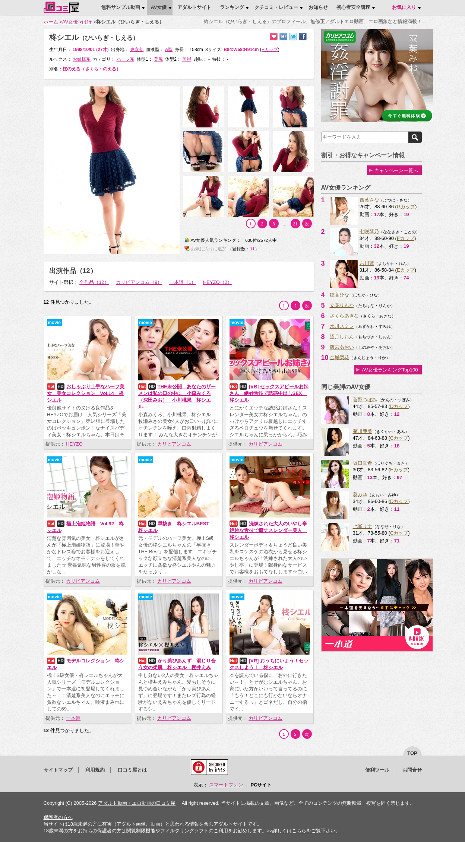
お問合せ (412, 770)
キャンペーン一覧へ (396, 170)
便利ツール (377, 770)
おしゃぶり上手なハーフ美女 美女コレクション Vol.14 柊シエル (85, 393)
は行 (87, 22)
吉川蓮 (367, 263)
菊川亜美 (362, 431)
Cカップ (399, 438)
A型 (169, 49)
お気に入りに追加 (273, 37)
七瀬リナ (362, 526)
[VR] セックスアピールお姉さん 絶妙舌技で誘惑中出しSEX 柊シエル (269, 393)
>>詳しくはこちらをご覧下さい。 (303, 830)
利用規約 (95, 770)
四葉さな (369, 200)
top (412, 753)
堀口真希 (362, 463)
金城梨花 (339, 357)
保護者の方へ (58, 817)
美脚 (186, 59)
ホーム (51, 22)
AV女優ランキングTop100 (390, 370)
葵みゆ (360, 494)
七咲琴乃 (369, 231)
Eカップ (406, 270)
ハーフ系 (126, 59)
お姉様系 (82, 59)
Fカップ (405, 238)
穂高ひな (339, 295)
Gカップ (406, 206)
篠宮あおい (342, 347)
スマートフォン (226, 785)
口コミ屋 (61, 7)
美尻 (158, 59)
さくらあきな (344, 316)
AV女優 (70, 22)
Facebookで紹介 (302, 37)
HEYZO (74, 444)
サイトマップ (58, 770)
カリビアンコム (174, 444)
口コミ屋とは (132, 770)
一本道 (73, 718)
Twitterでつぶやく (293, 37)
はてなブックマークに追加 (283, 37)
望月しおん (342, 336)
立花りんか (342, 305)
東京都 (136, 49)
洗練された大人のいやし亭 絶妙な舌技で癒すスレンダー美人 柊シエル (271, 530)
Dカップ (399, 406)
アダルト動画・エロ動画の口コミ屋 (136, 803)
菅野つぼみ (365, 399)
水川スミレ (342, 326)
